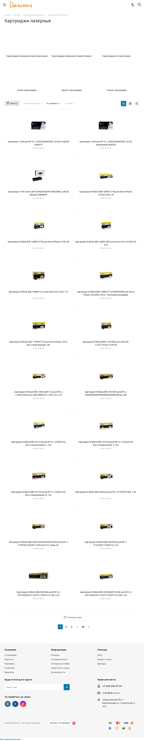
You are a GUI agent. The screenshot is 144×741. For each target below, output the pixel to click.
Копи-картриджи (26, 90)
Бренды (102, 663)
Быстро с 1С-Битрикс (60, 723)
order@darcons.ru (111, 693)
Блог (100, 655)
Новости (9, 659)
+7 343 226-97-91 (112, 686)
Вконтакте (8, 704)
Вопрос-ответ (105, 659)
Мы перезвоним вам (10, 739)
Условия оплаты (59, 659)
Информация (58, 649)
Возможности (58, 672)
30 (83, 627)
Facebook (15, 704)
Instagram (23, 704)
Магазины (10, 663)
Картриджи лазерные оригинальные (27, 56)
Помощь (55, 655)
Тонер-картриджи (116, 90)
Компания (10, 649)
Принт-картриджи (71, 90)
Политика (9, 668)
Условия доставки (60, 663)
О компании (11, 655)
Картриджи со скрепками (116, 56)
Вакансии (9, 672)
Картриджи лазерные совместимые (72, 56)
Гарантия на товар (60, 668)
